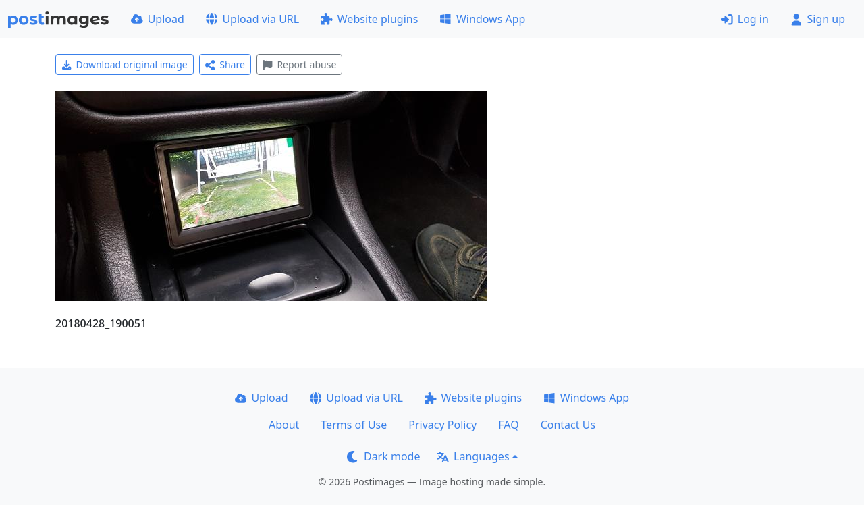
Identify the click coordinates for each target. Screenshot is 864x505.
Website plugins (369, 18)
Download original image (124, 64)
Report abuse (299, 64)
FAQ (508, 424)
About (284, 424)
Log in (745, 18)
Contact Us (568, 424)
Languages (473, 456)
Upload (157, 18)
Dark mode (383, 456)
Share (225, 64)
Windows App (482, 18)
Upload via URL (252, 18)
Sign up (817, 18)
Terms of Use (354, 424)
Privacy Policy (442, 424)
